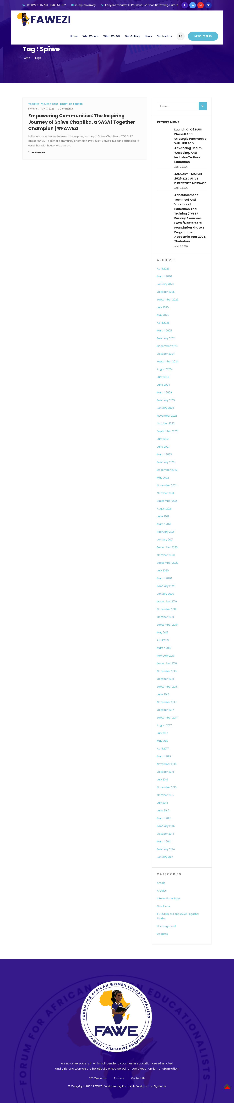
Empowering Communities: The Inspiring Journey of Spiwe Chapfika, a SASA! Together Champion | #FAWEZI (81, 122)
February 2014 (166, 849)
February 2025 (166, 338)
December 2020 (167, 547)
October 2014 (165, 834)
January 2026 (165, 284)
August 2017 (164, 725)
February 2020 (166, 586)
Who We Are (90, 36)
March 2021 (164, 524)
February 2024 (166, 400)
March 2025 (164, 330)
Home (74, 36)
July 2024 (163, 377)
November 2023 (167, 416)
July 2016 (162, 779)
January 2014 (165, 857)
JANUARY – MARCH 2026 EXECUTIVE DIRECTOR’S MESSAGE (190, 178)
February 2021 (165, 532)
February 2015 (166, 826)
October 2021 (165, 493)
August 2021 (164, 508)
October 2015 (165, 795)
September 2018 (167, 687)
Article (161, 883)
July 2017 (162, 733)
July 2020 (163, 570)
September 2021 (167, 501)
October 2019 (165, 617)
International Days (168, 898)
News (148, 36)
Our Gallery (132, 36)
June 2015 (163, 810)
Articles (162, 891)
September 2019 (167, 625)
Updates (162, 934)
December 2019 (167, 601)
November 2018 (167, 671)
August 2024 (165, 369)
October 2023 (165, 423)
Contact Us (164, 36)
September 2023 (167, 431)
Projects (119, 1078)
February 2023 (166, 462)
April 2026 (163, 268)
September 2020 (167, 563)
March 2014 (164, 841)
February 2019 (165, 656)
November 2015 (167, 787)
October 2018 (165, 679)
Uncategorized (166, 926)
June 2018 (163, 694)
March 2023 (164, 454)
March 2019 (164, 648)
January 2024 (165, 408)
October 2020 (166, 555)
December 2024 (167, 346)
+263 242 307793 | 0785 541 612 (46, 5)
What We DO (111, 36)
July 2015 (162, 803)
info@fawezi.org (85, 5)
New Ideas (163, 906)
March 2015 (164, 818)
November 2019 (166, 609)
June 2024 (163, 385)
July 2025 (163, 307)
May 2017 (162, 741)
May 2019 (162, 632)
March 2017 (164, 756)
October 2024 (166, 354)
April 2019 (163, 640)
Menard (32, 108)
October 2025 (166, 292)
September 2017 (167, 717)
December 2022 (167, 470)
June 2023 (163, 447)
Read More (38, 152)
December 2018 (167, 663)
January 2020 (165, 594)
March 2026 (164, 276)
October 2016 (165, 772)
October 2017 (165, 710)
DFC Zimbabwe (98, 1078)
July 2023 (163, 439)
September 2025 (167, 299)
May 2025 (163, 315)
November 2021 (166, 485)
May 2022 (163, 477)
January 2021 (165, 539)
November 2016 (167, 764)
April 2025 (163, 323)
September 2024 (168, 361)
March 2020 (164, 578)
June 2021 (163, 516)
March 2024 (164, 392)
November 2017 (167, 702)
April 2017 (163, 748)
